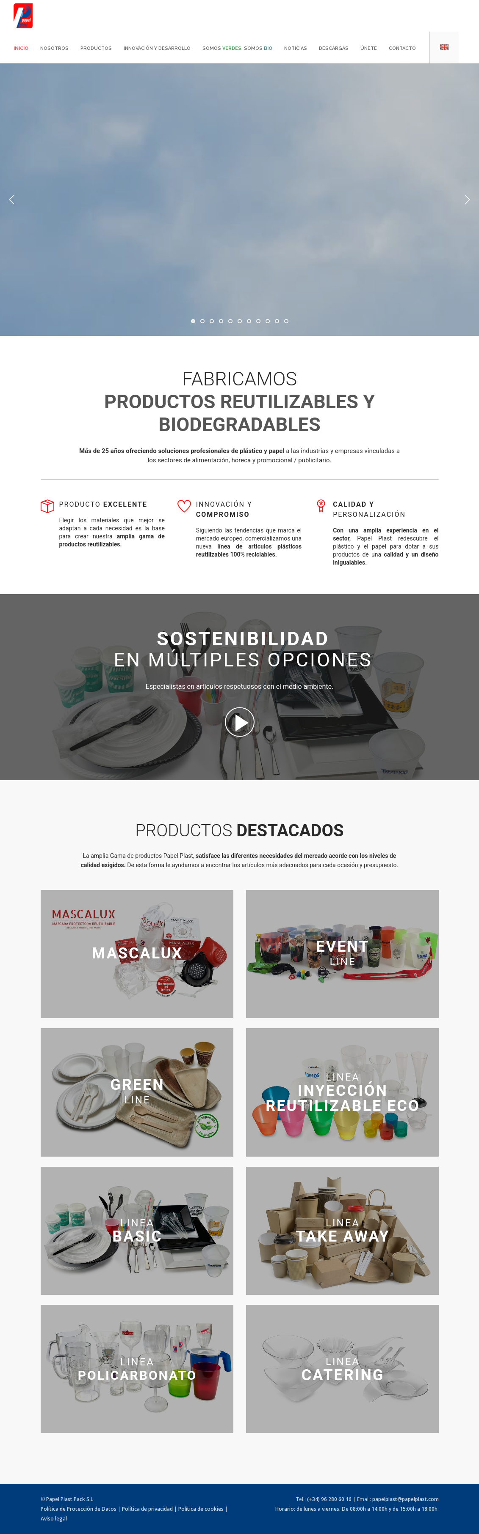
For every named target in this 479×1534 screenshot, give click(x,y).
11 (286, 321)
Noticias (295, 48)
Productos (96, 48)
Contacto (402, 48)
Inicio (21, 48)
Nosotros (54, 48)
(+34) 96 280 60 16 (329, 1499)
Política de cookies (201, 1508)
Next (467, 200)
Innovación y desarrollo (157, 48)
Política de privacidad (147, 1508)
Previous (12, 200)
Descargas (334, 48)
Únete (368, 48)
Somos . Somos (237, 48)
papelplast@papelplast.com (405, 1499)
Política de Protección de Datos (78, 1508)
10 (277, 321)
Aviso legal (54, 1518)
